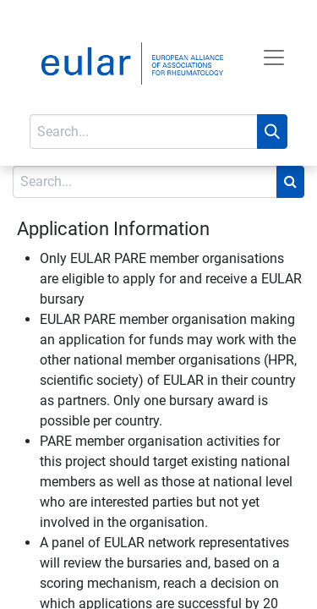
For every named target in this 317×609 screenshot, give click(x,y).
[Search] (272, 131)
